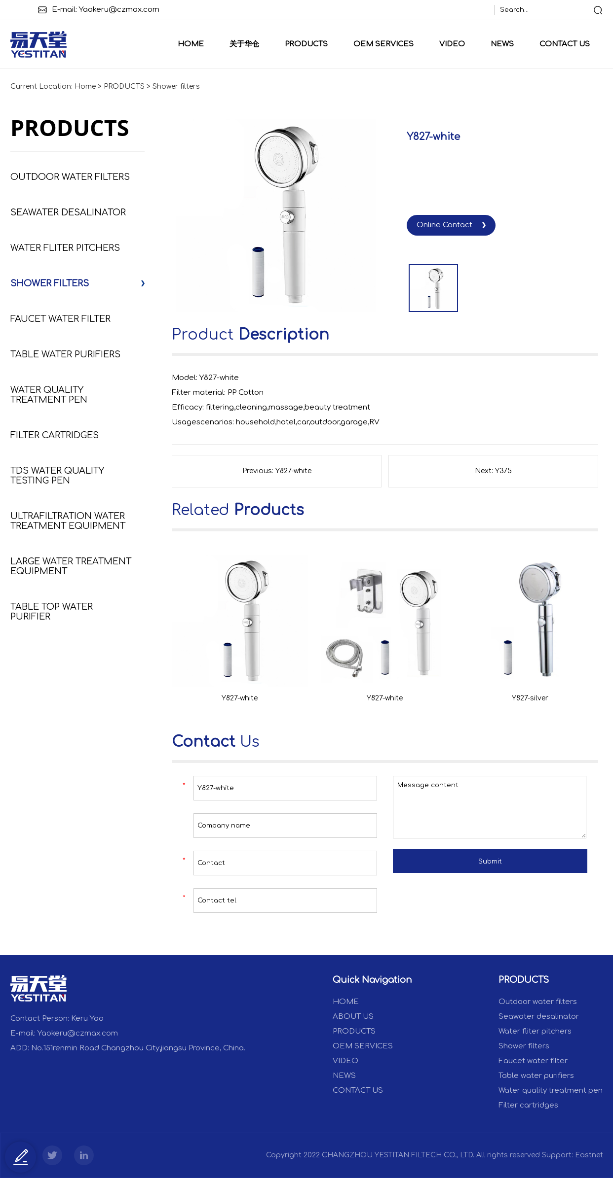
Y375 (503, 471)
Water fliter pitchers (65, 248)
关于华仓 (244, 44)
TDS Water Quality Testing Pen (57, 475)
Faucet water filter (60, 319)
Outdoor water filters (70, 177)
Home (191, 44)
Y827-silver (530, 698)
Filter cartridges (54, 435)
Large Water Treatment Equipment (70, 566)
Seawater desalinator (68, 212)
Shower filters (176, 86)
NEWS (502, 44)
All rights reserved (508, 1155)
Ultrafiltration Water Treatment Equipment (67, 521)
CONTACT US (564, 44)
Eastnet (589, 1155)
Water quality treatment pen (48, 395)
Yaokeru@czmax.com (119, 9)
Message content (489, 807)
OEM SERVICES (383, 44)
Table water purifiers (65, 354)
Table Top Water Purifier (51, 612)
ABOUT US (353, 1016)
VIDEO (452, 44)
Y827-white (293, 471)
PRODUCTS (306, 44)
